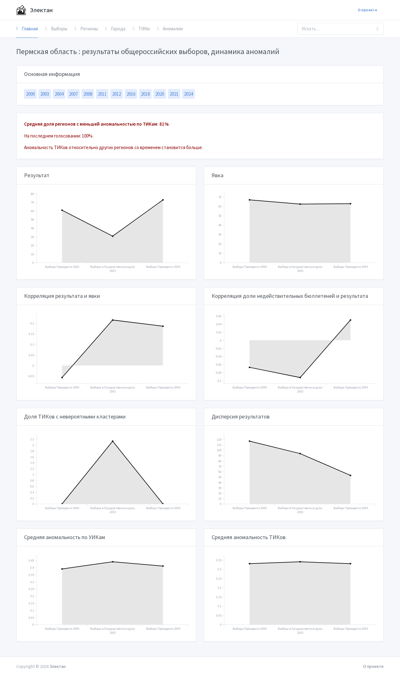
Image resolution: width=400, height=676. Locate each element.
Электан (34, 10)
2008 (87, 94)
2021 (174, 94)
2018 (145, 94)
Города (115, 29)
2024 (188, 94)
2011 (102, 94)
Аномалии (170, 29)
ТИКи (141, 29)
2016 (131, 94)
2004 (59, 94)
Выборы (56, 29)
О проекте (367, 10)
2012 (116, 94)
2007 (73, 94)
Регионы (86, 29)
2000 (30, 94)
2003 (44, 94)
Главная (27, 29)
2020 (159, 94)
